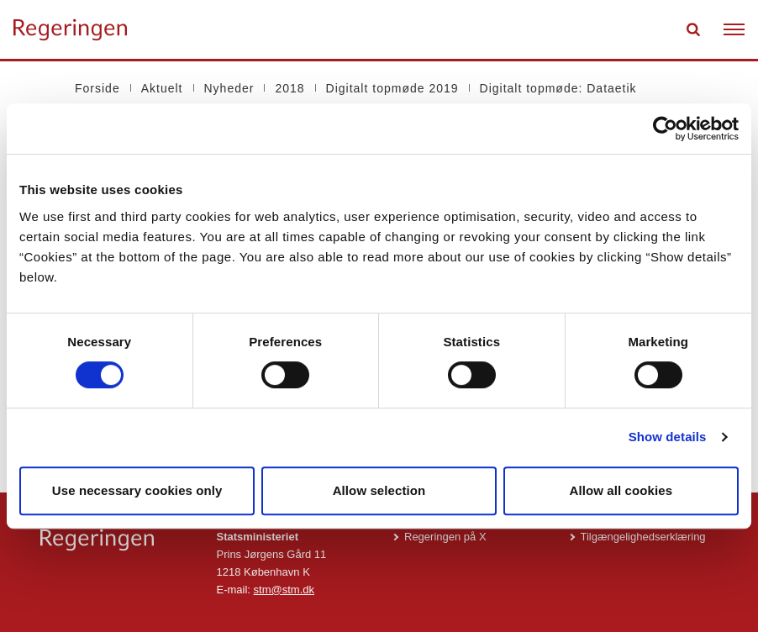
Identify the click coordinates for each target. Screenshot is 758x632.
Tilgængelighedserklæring (643, 536)
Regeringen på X (445, 536)
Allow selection (379, 490)
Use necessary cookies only (137, 490)
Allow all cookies (621, 490)
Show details (668, 436)
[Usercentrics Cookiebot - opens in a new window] (665, 128)
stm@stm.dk (284, 589)
